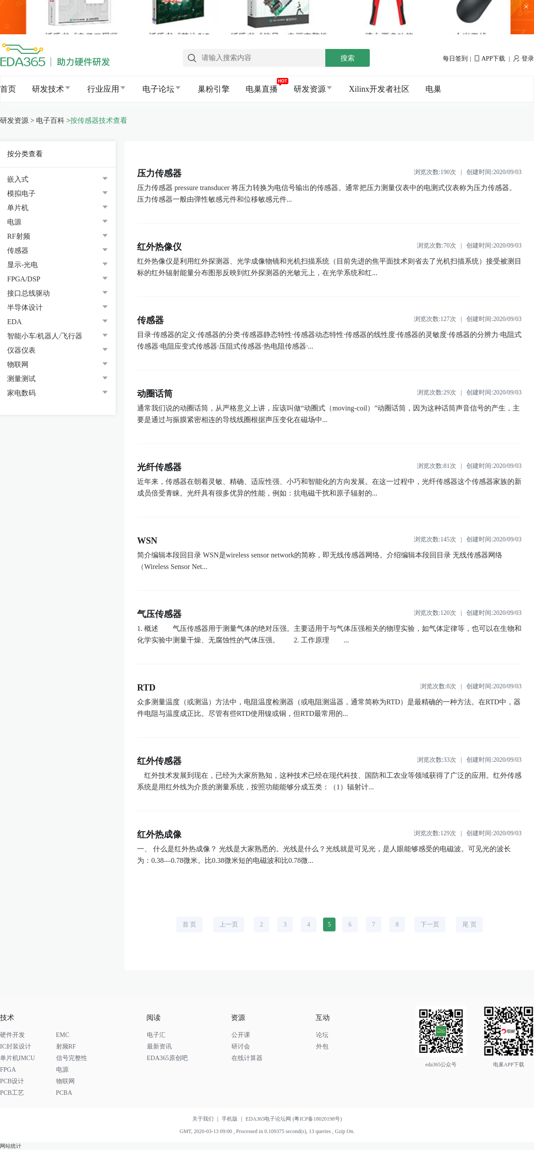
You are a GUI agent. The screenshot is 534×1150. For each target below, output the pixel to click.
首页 (8, 89)
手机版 (234, 1119)
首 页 (189, 924)
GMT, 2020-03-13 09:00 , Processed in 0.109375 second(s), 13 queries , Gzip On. (266, 1131)
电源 (14, 222)
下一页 (430, 924)
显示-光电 (22, 264)
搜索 (347, 58)
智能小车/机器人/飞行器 (44, 336)
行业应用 (103, 89)
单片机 (17, 207)
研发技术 (48, 89)
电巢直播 (262, 89)
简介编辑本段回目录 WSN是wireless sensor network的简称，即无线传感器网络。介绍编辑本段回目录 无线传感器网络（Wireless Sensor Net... (319, 560)
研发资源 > (17, 120)
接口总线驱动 (28, 293)
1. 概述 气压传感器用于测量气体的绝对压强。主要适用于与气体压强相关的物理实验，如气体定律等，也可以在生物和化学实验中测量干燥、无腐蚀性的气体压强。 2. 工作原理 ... (329, 634)
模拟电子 (21, 193)
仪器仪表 (21, 350)
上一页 (228, 924)
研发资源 (310, 89)
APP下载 (489, 58)
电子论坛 (158, 89)
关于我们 (207, 1119)
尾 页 (469, 924)
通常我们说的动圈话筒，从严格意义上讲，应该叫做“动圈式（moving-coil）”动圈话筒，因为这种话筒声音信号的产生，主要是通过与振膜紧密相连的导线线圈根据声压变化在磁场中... (328, 413)
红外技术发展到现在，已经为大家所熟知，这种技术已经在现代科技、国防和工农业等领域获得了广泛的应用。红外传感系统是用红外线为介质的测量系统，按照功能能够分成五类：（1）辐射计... (329, 781)
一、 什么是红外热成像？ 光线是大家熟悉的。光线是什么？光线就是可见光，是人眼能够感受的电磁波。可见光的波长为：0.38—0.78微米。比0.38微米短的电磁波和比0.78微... (324, 854)
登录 (524, 58)
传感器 (17, 250)
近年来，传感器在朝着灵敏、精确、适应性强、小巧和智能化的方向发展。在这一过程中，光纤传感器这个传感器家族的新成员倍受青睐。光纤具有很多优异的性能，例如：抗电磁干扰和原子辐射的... (329, 487)
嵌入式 (17, 179)
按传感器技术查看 (98, 120)
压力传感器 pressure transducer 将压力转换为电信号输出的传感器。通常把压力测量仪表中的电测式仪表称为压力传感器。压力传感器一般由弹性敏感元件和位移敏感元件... (326, 193)
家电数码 (21, 393)
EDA (14, 321)
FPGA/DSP (23, 279)
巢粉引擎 (214, 89)
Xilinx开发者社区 (379, 89)
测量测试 (21, 378)
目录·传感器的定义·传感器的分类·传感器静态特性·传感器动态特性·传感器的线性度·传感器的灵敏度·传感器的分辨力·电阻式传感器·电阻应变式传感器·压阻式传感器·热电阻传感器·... (329, 340)
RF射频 (18, 236)
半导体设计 (25, 307)
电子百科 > (53, 120)
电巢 (433, 89)
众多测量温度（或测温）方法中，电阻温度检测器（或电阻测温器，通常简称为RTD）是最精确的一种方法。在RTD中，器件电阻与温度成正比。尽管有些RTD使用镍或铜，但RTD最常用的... (329, 707)
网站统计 (10, 1146)
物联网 (17, 364)
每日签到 (455, 58)
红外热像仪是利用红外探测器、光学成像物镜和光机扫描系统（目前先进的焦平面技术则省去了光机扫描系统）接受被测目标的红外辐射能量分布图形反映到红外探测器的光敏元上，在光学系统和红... (329, 266)
